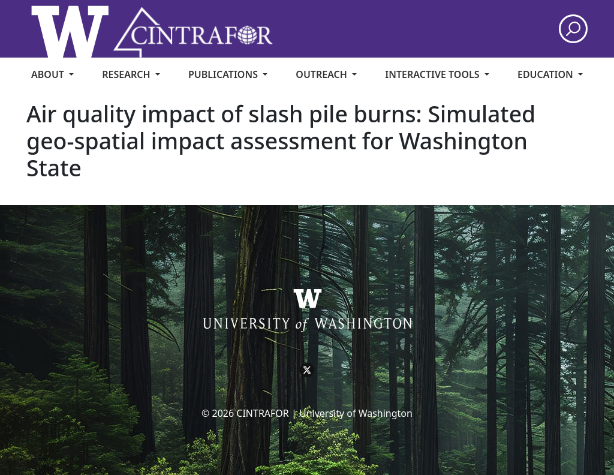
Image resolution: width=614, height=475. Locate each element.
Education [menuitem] (546, 74)
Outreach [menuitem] (323, 74)
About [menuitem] (49, 74)
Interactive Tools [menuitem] (433, 74)
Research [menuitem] (127, 74)
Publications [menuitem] (224, 74)
